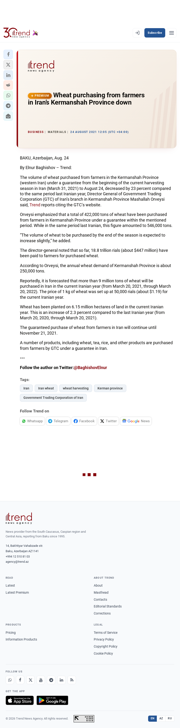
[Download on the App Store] (20, 700)
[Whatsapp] (10, 680)
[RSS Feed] (72, 680)
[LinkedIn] (61, 680)
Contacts (100, 599)
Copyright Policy (105, 646)
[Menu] (171, 33)
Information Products (21, 639)
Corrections (102, 613)
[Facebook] (20, 680)
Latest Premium (17, 592)
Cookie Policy (103, 653)
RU (170, 718)
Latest (10, 585)
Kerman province (110, 388)
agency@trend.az (17, 561)
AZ (161, 718)
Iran (26, 388)
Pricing (11, 632)
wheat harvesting (76, 388)
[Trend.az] (21, 33)
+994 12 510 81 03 (18, 556)
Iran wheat (46, 388)
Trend (35, 204)
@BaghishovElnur (90, 367)
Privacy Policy (104, 639)
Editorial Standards (108, 606)
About (98, 585)
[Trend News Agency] (19, 518)
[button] (8, 54)
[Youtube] (41, 680)
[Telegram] (51, 680)
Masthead (101, 592)
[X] (30, 680)
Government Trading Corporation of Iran (53, 398)
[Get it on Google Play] (52, 700)
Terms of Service (105, 632)
